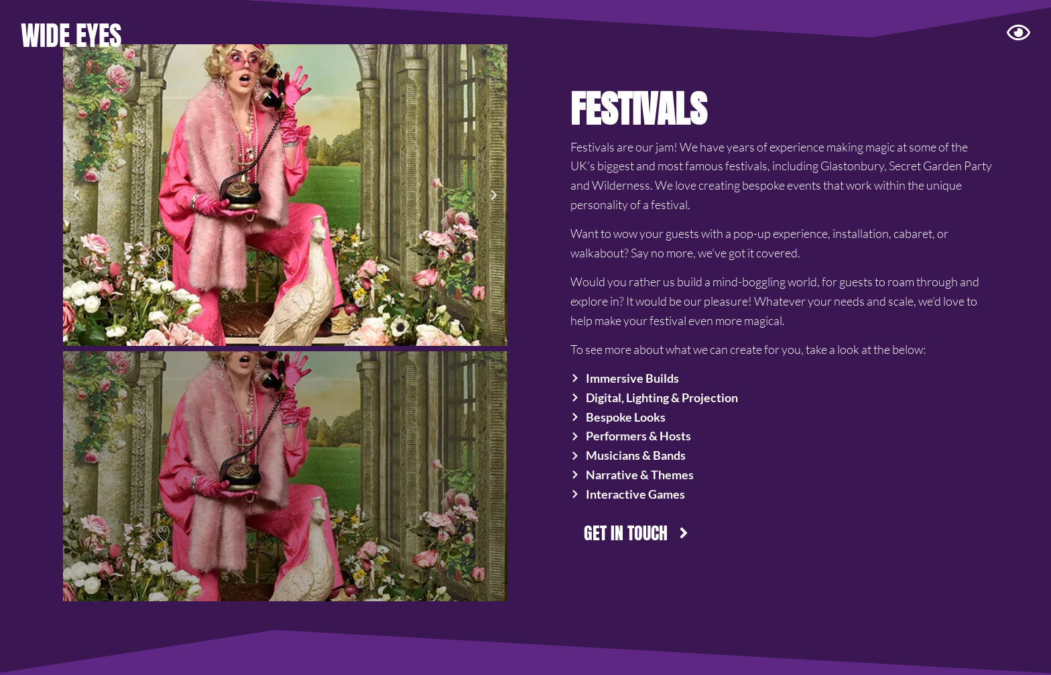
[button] (76, 195)
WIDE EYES (71, 35)
